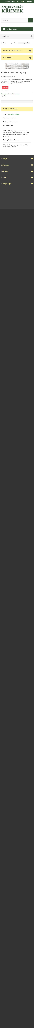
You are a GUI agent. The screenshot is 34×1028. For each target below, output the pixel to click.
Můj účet (4, 171)
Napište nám (7, 1)
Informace (8, 58)
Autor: (5, 114)
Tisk (5, 96)
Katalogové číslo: (6, 76)
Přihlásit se (29, 1)
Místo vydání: (7, 121)
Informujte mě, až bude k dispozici (10, 94)
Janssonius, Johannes (14, 114)
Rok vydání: (6, 125)
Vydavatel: (6, 118)
